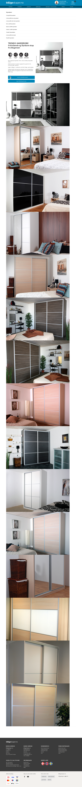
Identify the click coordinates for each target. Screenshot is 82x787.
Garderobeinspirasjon (62, 750)
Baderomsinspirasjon (62, 749)
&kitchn (49, 779)
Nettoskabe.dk (51, 776)
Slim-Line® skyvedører (11, 23)
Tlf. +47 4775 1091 (27, 753)
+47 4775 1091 (62, 1)
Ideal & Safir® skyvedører (11, 26)
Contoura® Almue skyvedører (12, 18)
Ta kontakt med (26, 766)
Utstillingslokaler (61, 751)
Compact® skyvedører (11, 15)
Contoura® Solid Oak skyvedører (13, 21)
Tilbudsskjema (26, 764)
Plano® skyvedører (10, 38)
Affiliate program (27, 763)
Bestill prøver (26, 762)
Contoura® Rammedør (11, 35)
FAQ (42, 753)
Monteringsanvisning (45, 748)
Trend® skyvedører (10, 32)
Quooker (71, 6)
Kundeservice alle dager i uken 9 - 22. (14, 766)
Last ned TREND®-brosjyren (19, 77)
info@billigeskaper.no (28, 754)
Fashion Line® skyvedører (11, 29)
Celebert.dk (44, 776)
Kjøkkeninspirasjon (62, 748)
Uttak (59, 753)
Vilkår (25, 767)
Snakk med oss (62, 3)
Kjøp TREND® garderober (21, 81)
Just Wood (44, 779)
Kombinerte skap (44, 750)
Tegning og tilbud (44, 749)
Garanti (42, 751)
